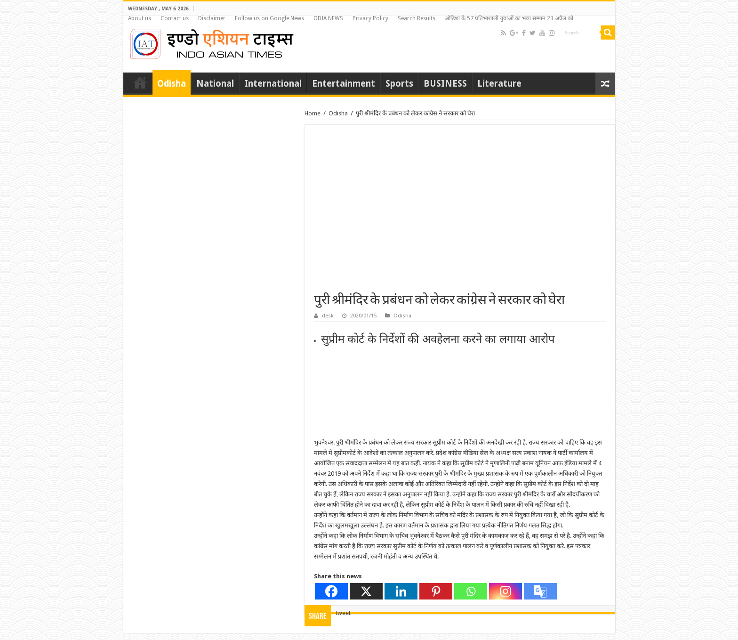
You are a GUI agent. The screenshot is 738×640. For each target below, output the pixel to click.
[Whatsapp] (470, 591)
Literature (499, 83)
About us (139, 18)
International (273, 83)
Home (140, 82)
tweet (343, 612)
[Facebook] (331, 591)
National (215, 83)
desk (328, 316)
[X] (366, 591)
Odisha (171, 83)
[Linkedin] (401, 591)
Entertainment (343, 83)
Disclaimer (211, 18)
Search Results (416, 18)
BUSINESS (445, 83)
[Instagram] (505, 591)
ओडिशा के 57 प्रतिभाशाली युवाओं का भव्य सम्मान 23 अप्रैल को (509, 18)
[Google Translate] (540, 591)
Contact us (174, 18)
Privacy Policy (370, 18)
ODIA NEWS (328, 18)
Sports (399, 83)
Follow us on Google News (269, 18)
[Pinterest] (435, 591)
